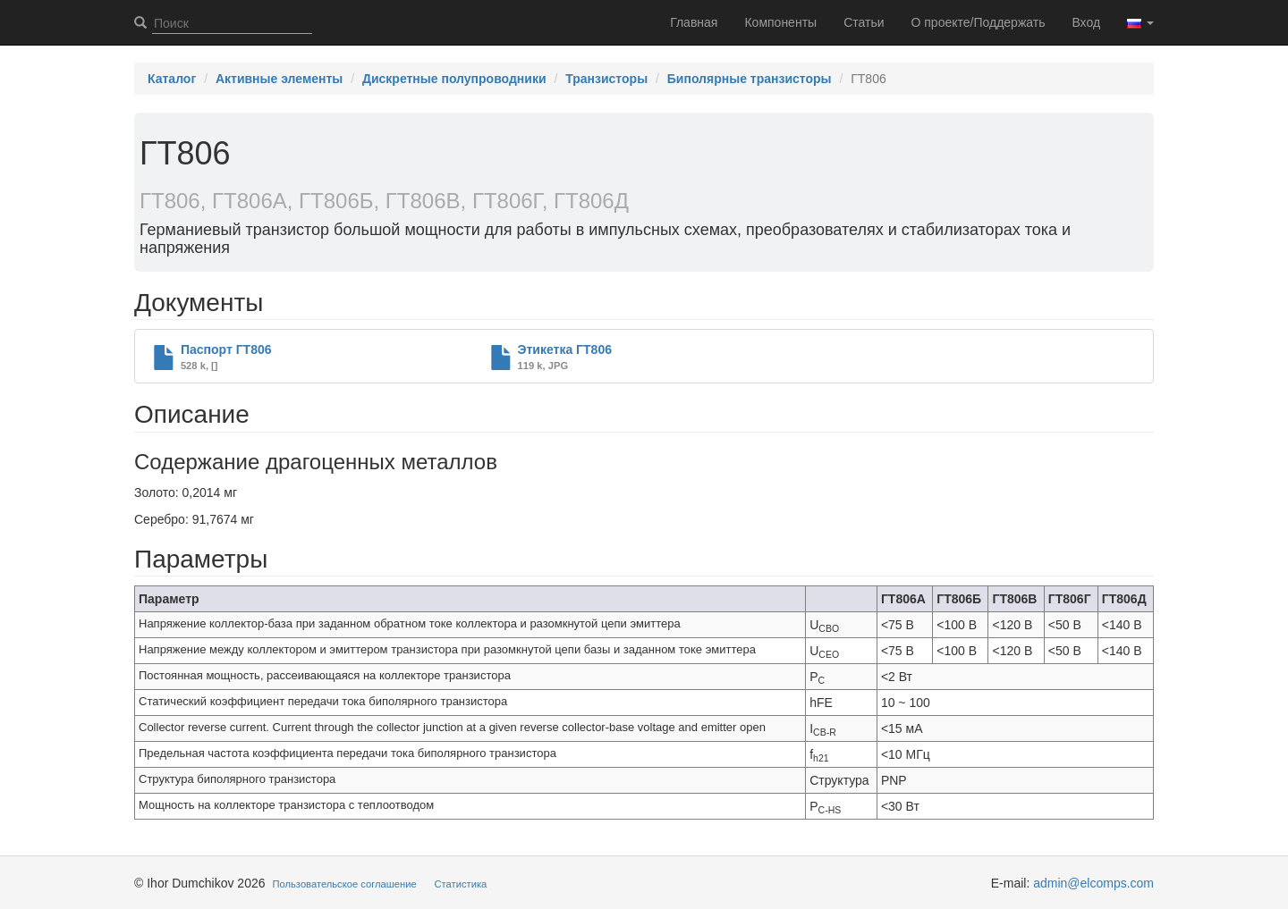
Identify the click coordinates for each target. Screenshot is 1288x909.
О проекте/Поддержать (978, 22)
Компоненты (780, 22)
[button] (1140, 22)
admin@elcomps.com (1093, 883)
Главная (693, 22)
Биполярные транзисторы (749, 79)
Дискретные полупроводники (454, 79)
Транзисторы (606, 79)
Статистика (461, 884)
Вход (1086, 22)
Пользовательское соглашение (345, 884)
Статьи (863, 22)
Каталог (172, 79)
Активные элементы (279, 79)
